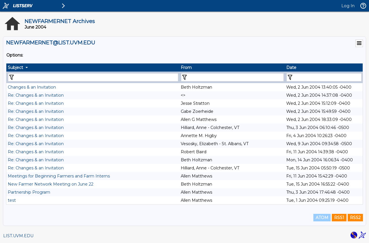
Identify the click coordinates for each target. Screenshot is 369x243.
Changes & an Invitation (32, 87)
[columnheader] (92, 67)
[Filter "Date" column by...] (324, 77)
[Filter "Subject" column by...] (93, 77)
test (12, 200)
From (186, 67)
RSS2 (355, 217)
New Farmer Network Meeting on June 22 (50, 184)
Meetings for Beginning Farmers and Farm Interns (59, 176)
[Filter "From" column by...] (232, 77)
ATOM (322, 217)
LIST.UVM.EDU (18, 235)
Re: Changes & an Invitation (36, 95)
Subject (15, 67)
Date (291, 67)
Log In (348, 5)
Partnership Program (29, 192)
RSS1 (339, 217)
